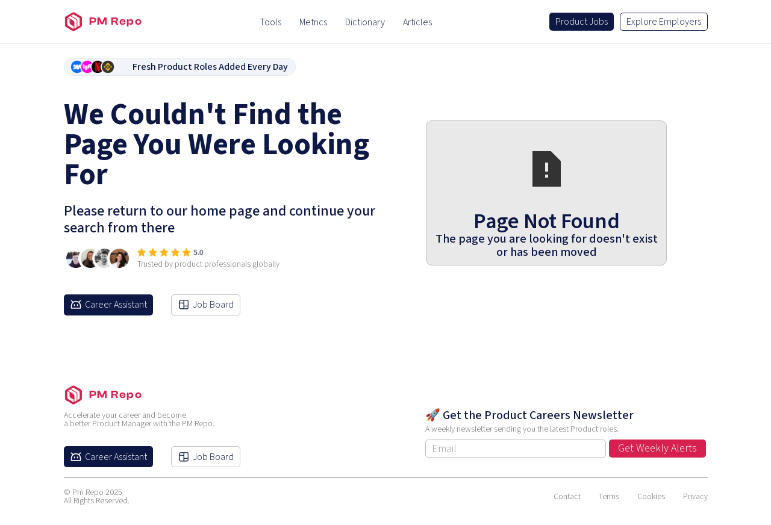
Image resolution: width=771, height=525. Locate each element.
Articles (417, 22)
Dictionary (365, 22)
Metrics (313, 22)
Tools (270, 22)
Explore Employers (663, 21)
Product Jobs (581, 21)
